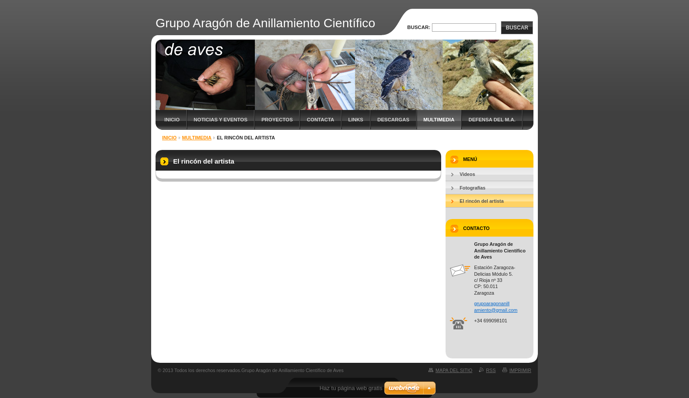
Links (355, 119)
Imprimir (520, 370)
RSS (491, 370)
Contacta (320, 119)
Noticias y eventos (220, 119)
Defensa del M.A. (491, 119)
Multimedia (439, 119)
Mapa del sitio (453, 370)
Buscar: (419, 27)
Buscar (517, 28)
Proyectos (277, 119)
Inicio (172, 119)
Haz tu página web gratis (350, 388)
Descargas (393, 119)
